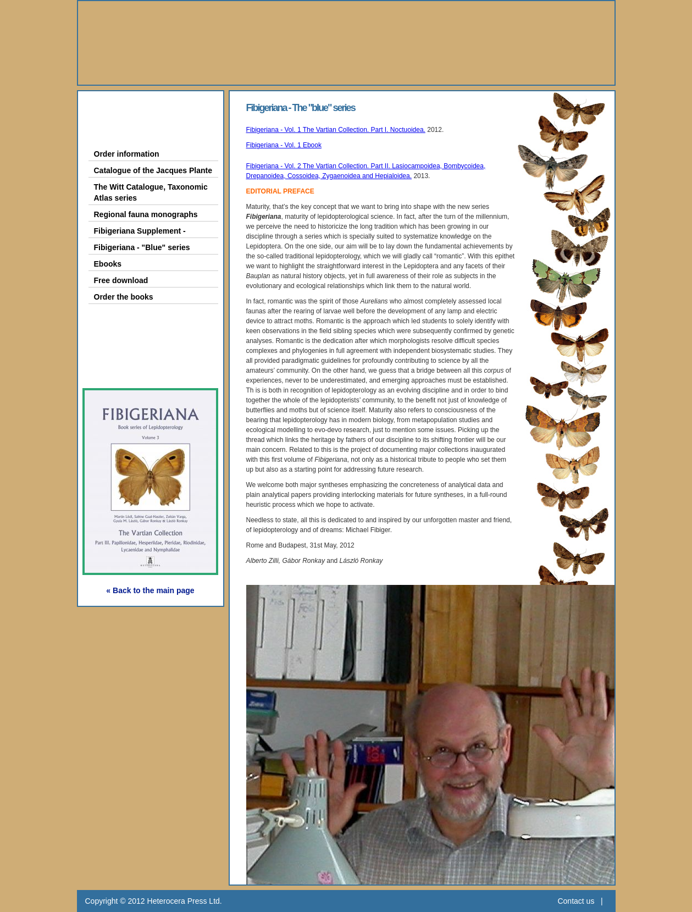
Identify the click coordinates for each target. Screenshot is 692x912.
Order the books (123, 296)
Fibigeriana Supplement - (140, 230)
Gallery (115, 318)
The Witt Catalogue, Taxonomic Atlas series (151, 192)
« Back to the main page (150, 590)
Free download (121, 280)
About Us (121, 108)
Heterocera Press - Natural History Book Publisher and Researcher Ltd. (346, 43)
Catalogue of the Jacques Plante (153, 170)
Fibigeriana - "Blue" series (142, 247)
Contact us (575, 901)
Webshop (122, 343)
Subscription (130, 368)
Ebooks (108, 263)
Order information (126, 154)
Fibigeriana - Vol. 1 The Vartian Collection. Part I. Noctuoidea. (335, 130)
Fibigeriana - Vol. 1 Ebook (284, 145)
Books (112, 133)
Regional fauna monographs (146, 214)
